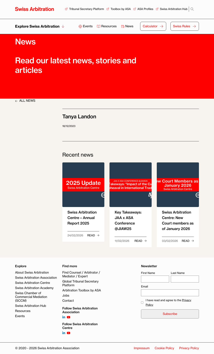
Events (85, 26)
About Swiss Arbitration (32, 272)
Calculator (150, 26)
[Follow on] (63, 333)
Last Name (178, 273)
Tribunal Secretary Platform (86, 9)
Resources (107, 26)
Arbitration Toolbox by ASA (81, 290)
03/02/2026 (170, 241)
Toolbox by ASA (121, 9)
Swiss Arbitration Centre (32, 283)
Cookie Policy (164, 348)
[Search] (192, 9)
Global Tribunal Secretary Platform (80, 283)
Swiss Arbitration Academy (34, 288)
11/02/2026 (122, 241)
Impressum (142, 348)
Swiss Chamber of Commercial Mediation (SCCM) (31, 297)
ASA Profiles (145, 9)
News (127, 26)
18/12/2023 (68, 126)
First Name (148, 273)
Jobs (65, 295)
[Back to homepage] (34, 9)
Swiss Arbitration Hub (173, 9)
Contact (68, 301)
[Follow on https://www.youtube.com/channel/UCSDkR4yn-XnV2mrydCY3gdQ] (68, 317)
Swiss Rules (181, 26)
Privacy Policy (189, 348)
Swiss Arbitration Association (36, 278)
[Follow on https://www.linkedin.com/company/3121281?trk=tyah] (63, 317)
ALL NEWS (25, 101)
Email (144, 286)
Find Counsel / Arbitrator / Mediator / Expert (81, 274)
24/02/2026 (75, 235)
